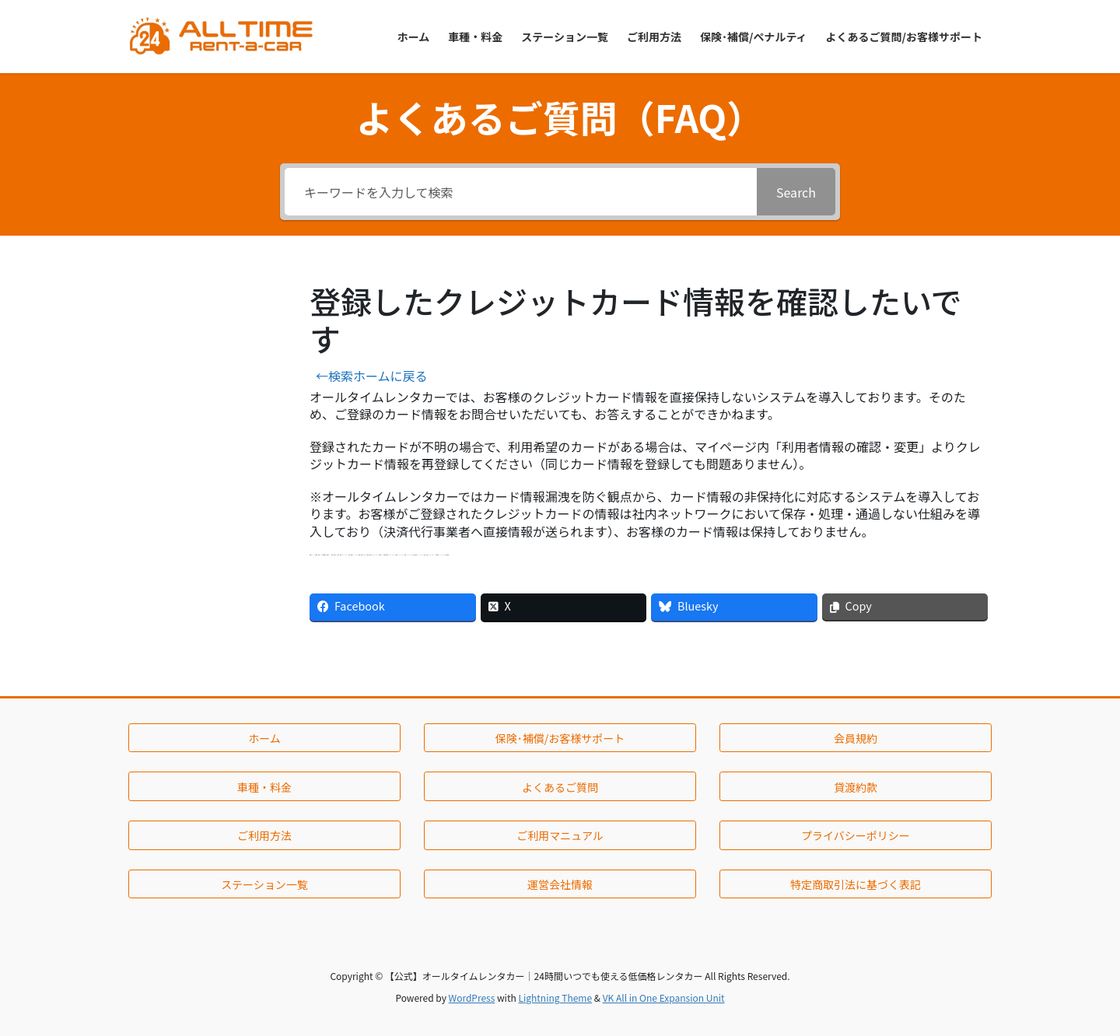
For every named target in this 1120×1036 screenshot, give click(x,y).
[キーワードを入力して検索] (521, 191)
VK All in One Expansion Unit (664, 997)
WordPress (472, 997)
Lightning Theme (555, 997)
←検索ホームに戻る (372, 375)
